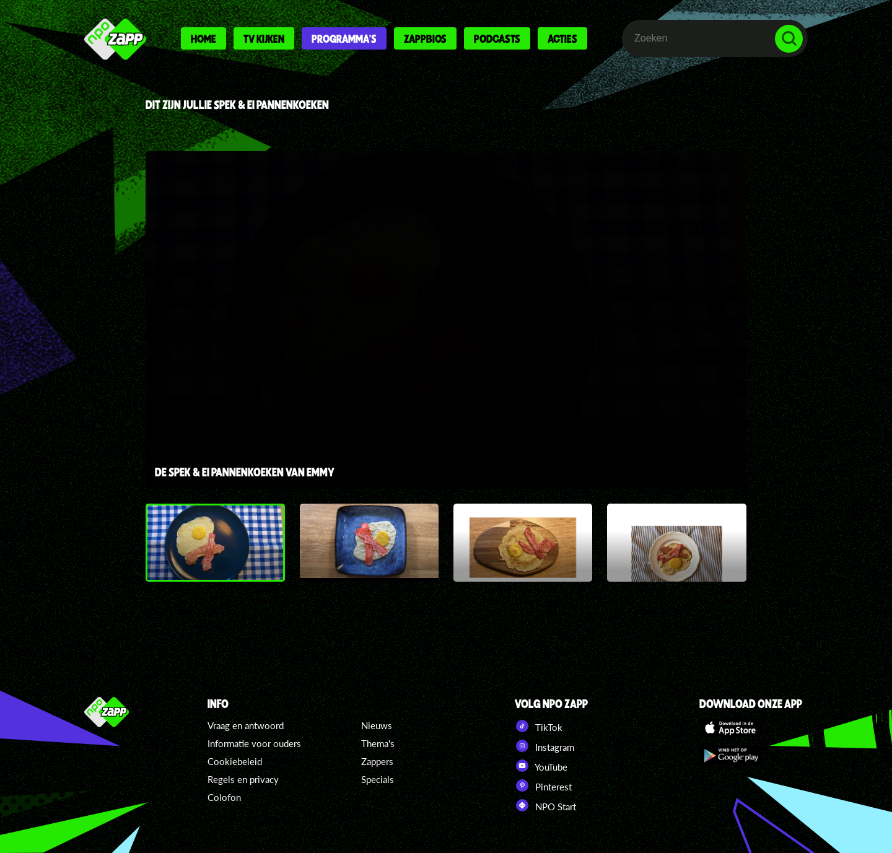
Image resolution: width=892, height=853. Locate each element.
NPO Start (545, 805)
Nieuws (376, 725)
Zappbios (425, 38)
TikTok (538, 726)
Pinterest (543, 785)
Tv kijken (263, 38)
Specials (377, 779)
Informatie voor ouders (254, 743)
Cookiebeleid (235, 761)
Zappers (377, 761)
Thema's (378, 743)
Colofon (224, 797)
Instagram (544, 745)
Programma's (344, 38)
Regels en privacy (243, 779)
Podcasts (497, 38)
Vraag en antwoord (246, 725)
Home (203, 38)
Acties (562, 38)
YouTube (541, 765)
